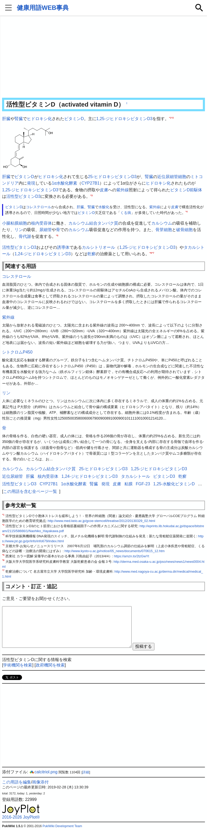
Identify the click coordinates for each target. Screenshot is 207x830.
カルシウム (161, 223)
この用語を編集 (16, 782)
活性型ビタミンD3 (23, 196)
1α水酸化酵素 (64, 183)
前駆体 (196, 190)
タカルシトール (135, 476)
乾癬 (91, 254)
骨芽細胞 (163, 229)
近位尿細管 (167, 176)
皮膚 (104, 190)
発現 (31, 183)
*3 (91, 195)
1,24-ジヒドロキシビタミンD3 (43, 254)
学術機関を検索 (17, 665)
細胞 (182, 176)
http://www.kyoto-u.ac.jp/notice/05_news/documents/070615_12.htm (115, 551)
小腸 (6, 223)
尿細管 (45, 229)
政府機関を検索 (50, 665)
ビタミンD (74, 118)
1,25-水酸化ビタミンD (174, 484)
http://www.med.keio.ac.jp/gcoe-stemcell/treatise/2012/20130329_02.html (101, 521)
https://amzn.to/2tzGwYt (131, 556)
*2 (173, 117)
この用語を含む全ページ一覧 (30, 491)
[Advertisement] (103, 57)
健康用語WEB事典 (43, 7)
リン (19, 229)
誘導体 (63, 247)
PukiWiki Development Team (62, 826)
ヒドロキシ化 (39, 118)
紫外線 (122, 190)
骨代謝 (25, 236)
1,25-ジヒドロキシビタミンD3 (124, 118)
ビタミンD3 (164, 476)
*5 (57, 235)
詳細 (85, 772)
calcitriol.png (43, 772)
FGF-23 (143, 484)
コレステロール (38, 207)
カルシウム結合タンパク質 (93, 223)
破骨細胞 (184, 229)
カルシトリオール (98, 247)
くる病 (125, 213)
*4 (186, 212)
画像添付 (40, 782)
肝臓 (6, 118)
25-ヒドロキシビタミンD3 (112, 176)
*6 (150, 252)
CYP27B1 (90, 183)
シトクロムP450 (17, 352)
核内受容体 (41, 223)
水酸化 (103, 207)
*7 (153, 252)
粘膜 (14, 223)
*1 (170, 117)
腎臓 (19, 118)
